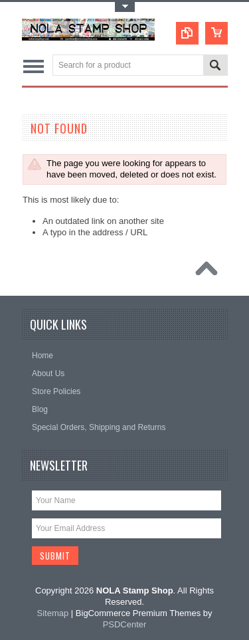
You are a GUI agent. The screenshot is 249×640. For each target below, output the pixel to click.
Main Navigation (33, 66)
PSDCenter (125, 624)
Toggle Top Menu (125, 7)
